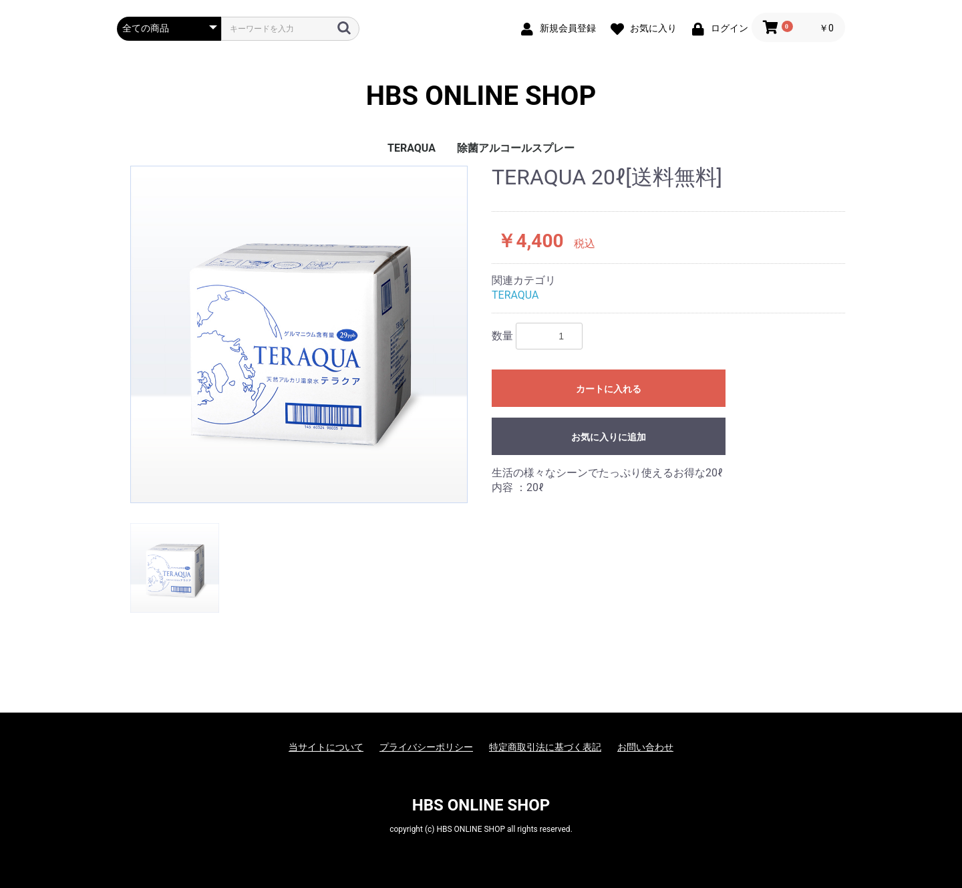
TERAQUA (411, 148)
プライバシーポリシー (426, 747)
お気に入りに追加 (608, 437)
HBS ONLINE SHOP (481, 96)
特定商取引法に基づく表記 (545, 747)
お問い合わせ (645, 747)
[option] (299, 334)
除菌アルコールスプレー (516, 148)
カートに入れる (608, 389)
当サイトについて (326, 747)
